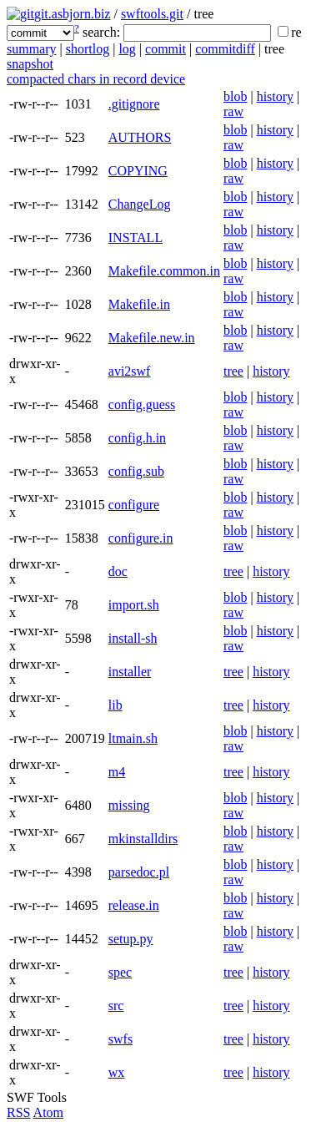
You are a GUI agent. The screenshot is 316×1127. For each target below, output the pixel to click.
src (116, 1005)
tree (233, 371)
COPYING (138, 171)
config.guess (141, 404)
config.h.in (137, 438)
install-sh (133, 638)
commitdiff (225, 49)
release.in (133, 905)
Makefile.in (139, 304)
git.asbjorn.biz (72, 14)
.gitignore (134, 104)
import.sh (133, 605)
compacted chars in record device (96, 79)
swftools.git (152, 14)
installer (130, 672)
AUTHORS (140, 137)
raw (233, 111)
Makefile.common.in (164, 271)
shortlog (87, 49)
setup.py (130, 939)
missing (129, 805)
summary (32, 49)
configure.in (140, 538)
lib (115, 705)
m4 (116, 772)
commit (165, 49)
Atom (48, 1112)
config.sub (136, 471)
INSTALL (135, 237)
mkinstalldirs (143, 838)
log (126, 49)
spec (120, 972)
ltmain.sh (133, 738)
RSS (18, 1112)
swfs (120, 1039)
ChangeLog (139, 204)
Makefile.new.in (151, 338)
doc (118, 571)
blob (235, 96)
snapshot (30, 64)
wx (116, 1072)
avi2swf (129, 371)
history (275, 96)
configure (133, 505)
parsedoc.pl (138, 872)
